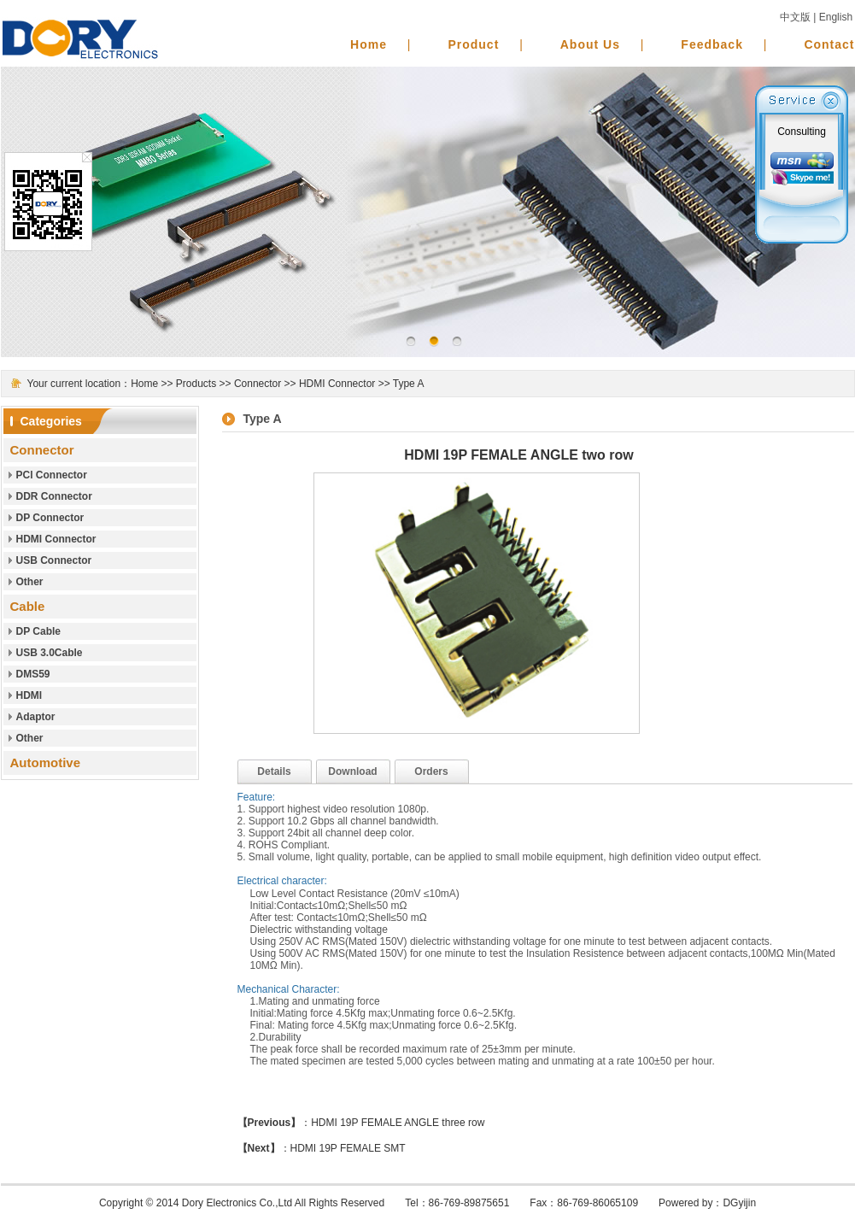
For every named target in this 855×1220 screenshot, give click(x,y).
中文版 (795, 17)
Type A (409, 384)
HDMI (29, 695)
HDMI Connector (337, 384)
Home (368, 44)
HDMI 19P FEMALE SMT (348, 1148)
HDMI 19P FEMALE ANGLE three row (397, 1123)
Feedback (712, 44)
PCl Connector (51, 475)
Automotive (45, 762)
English (835, 17)
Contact (829, 44)
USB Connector (54, 560)
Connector (257, 384)
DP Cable (38, 631)
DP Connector (50, 518)
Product (473, 44)
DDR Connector (54, 496)
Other (30, 582)
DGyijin (739, 1203)
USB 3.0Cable (49, 653)
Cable (27, 606)
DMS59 (33, 674)
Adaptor (36, 717)
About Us (590, 44)
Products (196, 384)
